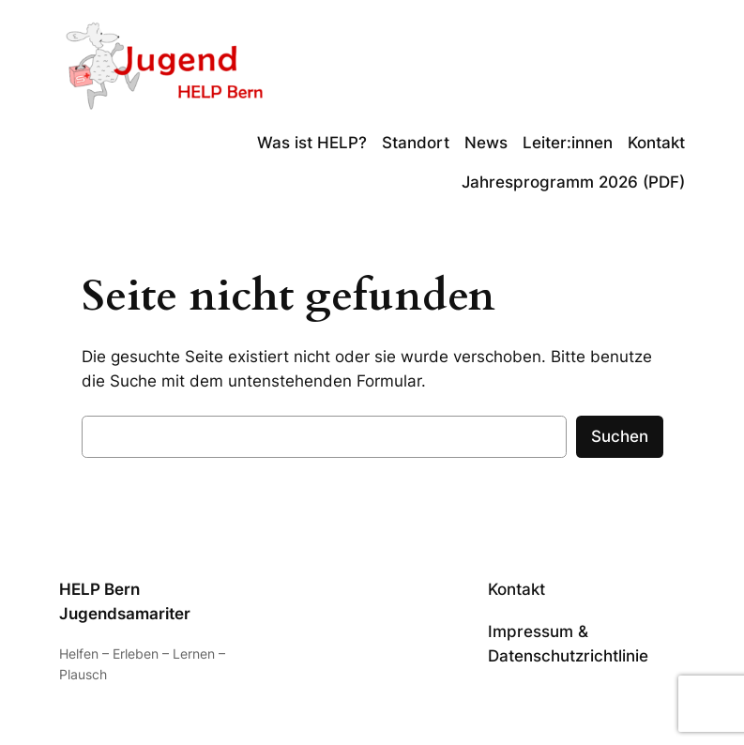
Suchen (619, 436)
